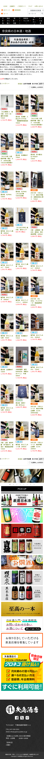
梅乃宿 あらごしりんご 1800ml (37, 267)
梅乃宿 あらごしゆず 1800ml (7, 298)
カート (4, 14)
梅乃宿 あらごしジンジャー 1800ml (22, 301)
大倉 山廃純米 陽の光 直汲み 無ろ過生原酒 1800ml (37, 232)
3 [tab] (17, 484)
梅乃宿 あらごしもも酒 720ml (7, 337)
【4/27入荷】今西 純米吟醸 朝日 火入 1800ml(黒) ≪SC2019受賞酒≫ (7, 159)
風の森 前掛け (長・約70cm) (21, 404)
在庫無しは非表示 (36, 87)
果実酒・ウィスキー (26, 20)
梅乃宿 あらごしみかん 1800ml (37, 336)
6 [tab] (27, 484)
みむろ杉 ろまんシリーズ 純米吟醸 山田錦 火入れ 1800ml (37, 445)
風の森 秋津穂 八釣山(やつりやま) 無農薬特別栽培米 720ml (22, 120)
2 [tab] (13, 484)
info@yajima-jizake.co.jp (18, 732)
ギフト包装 (40, 20)
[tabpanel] (22, 476)
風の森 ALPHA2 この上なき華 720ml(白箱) (22, 193)
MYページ (5, 10)
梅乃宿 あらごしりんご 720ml (7, 266)
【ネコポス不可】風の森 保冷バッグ (22, 229)
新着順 (20, 84)
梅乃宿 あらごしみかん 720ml (37, 368)
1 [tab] (10, 484)
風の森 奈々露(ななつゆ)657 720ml (36, 156)
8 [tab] (34, 484)
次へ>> (7, 83)
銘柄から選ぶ (8, 20)
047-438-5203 (14, 729)
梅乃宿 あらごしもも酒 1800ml (7, 409)
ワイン (19, 20)
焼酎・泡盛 (14, 20)
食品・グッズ (34, 21)
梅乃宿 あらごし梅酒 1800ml (7, 232)
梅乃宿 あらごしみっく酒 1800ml (22, 445)
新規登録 (16, 10)
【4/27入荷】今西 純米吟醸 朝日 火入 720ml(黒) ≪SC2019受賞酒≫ (37, 121)
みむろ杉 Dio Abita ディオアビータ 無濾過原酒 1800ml (37, 302)
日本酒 (3, 20)
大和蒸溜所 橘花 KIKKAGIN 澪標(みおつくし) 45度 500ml (22, 372)
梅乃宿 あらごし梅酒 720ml (22, 265)
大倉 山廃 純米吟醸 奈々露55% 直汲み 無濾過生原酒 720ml (8, 446)
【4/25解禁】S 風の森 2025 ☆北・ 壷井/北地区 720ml (7, 115)
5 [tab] (24, 484)
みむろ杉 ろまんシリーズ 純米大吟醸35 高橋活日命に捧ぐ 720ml (37, 196)
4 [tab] (20, 484)
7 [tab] (30, 484)
